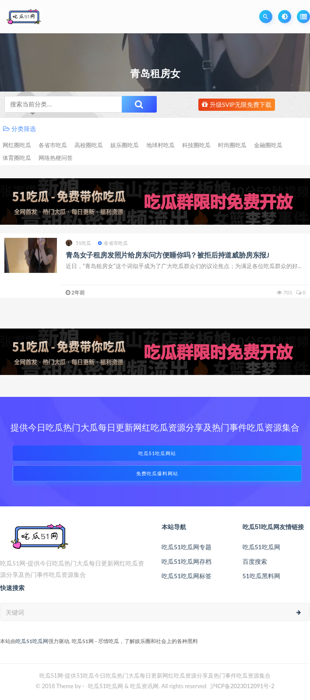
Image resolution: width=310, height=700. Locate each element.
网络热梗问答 (56, 157)
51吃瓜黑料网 (261, 576)
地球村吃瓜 (160, 144)
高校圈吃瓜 (88, 144)
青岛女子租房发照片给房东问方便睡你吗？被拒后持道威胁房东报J (167, 255)
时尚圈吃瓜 (232, 144)
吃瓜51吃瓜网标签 (186, 576)
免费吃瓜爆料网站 (157, 473)
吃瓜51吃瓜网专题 (186, 547)
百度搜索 (255, 561)
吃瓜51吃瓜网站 (157, 453)
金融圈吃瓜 (268, 144)
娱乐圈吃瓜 (124, 144)
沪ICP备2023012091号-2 (242, 685)
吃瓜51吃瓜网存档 (186, 561)
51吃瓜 (79, 243)
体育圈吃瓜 (17, 157)
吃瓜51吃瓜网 (261, 547)
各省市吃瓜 (53, 144)
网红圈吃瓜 (17, 144)
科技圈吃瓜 (196, 144)
